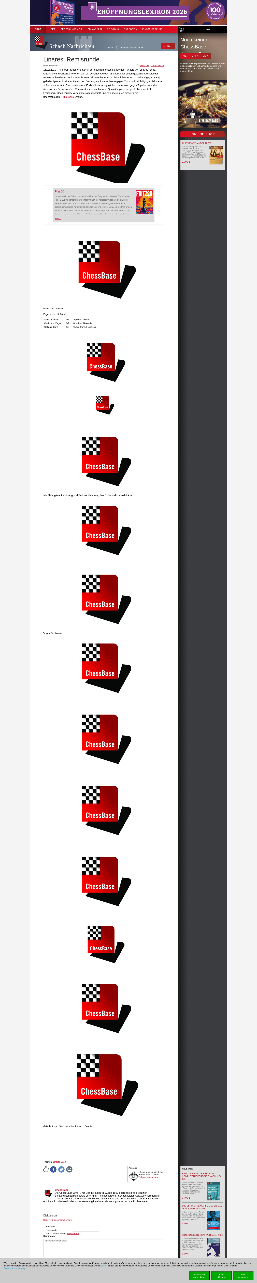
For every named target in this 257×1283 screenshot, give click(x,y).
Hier (104, 1265)
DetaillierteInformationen (199, 1275)
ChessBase (61, 1189)
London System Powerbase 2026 (202, 1235)
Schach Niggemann (148, 1177)
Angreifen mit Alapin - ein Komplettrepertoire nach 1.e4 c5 (201, 1176)
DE (131, 47)
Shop (38, 29)
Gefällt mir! (144, 65)
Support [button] (130, 29)
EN (135, 47)
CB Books (113, 29)
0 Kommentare (157, 65)
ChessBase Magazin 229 (196, 143)
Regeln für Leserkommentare (57, 1220)
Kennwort (51, 1230)
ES (139, 47)
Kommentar (49, 1236)
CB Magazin (95, 29)
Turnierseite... (68, 96)
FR (142, 47)
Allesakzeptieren (243, 1275)
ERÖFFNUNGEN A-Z (72, 29)
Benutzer (50, 1226)
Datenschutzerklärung (14, 1268)
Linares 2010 (59, 1162)
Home (52, 29)
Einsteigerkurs (152, 29)
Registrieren (73, 1233)
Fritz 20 (59, 191)
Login (206, 29)
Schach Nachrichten (71, 46)
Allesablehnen (221, 1275)
